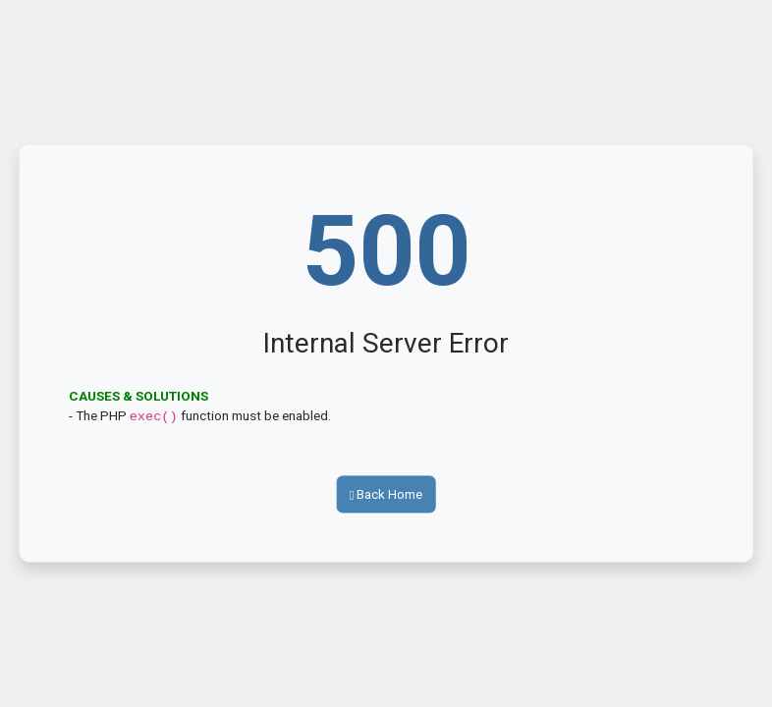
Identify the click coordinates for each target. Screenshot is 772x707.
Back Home (386, 493)
